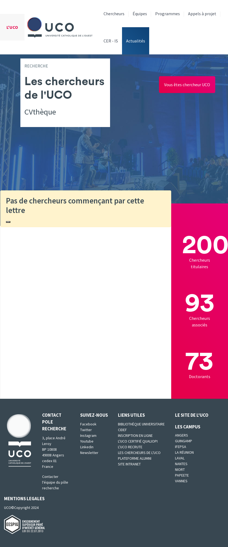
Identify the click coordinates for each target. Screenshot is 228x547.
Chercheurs (114, 13)
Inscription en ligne (135, 435)
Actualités (135, 41)
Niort (180, 469)
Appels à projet (202, 13)
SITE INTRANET (129, 464)
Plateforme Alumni (134, 458)
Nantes (181, 463)
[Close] (8, 222)
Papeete (182, 475)
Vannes (181, 480)
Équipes (140, 13)
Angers (181, 435)
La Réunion (184, 452)
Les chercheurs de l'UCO (139, 452)
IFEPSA (180, 446)
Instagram (88, 435)
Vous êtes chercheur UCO (187, 84)
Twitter (86, 429)
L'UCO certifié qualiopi (138, 441)
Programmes (167, 13)
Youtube (86, 441)
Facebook (88, 424)
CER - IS (111, 41)
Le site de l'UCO (191, 415)
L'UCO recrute (130, 446)
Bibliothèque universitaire (141, 424)
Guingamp (183, 440)
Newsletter (89, 452)
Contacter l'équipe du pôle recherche (55, 482)
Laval (180, 458)
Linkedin (86, 446)
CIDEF (122, 429)
